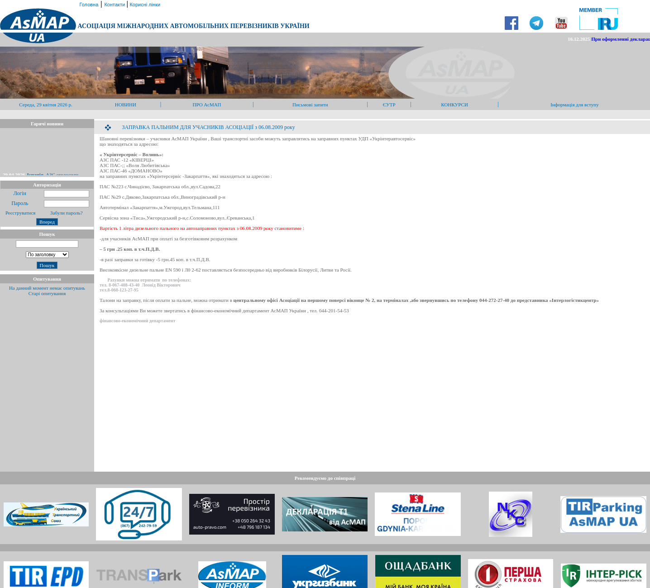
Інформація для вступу (574, 104)
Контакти (115, 4)
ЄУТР (389, 104)
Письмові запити (310, 104)
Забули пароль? (66, 212)
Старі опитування (47, 293)
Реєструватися (19, 212)
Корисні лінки (144, 4)
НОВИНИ (125, 104)
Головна (88, 4)
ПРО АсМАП (206, 104)
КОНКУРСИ (454, 104)
